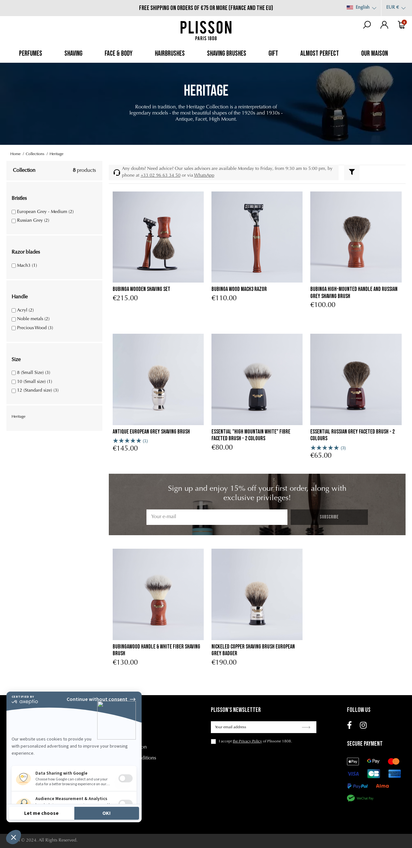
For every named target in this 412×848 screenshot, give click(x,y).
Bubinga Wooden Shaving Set (141, 289)
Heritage (18, 417)
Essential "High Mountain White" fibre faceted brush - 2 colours (250, 435)
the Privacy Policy (247, 741)
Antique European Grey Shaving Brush (151, 431)
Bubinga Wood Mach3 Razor (239, 289)
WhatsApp (204, 175)
